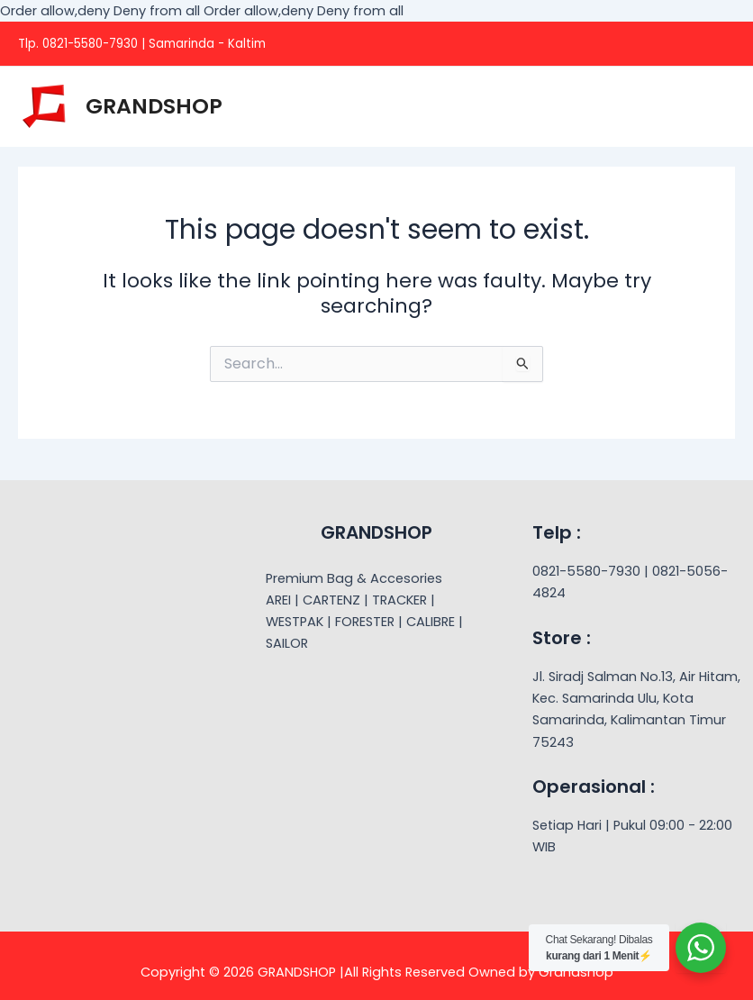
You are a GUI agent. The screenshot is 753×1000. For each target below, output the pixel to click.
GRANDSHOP (154, 106)
